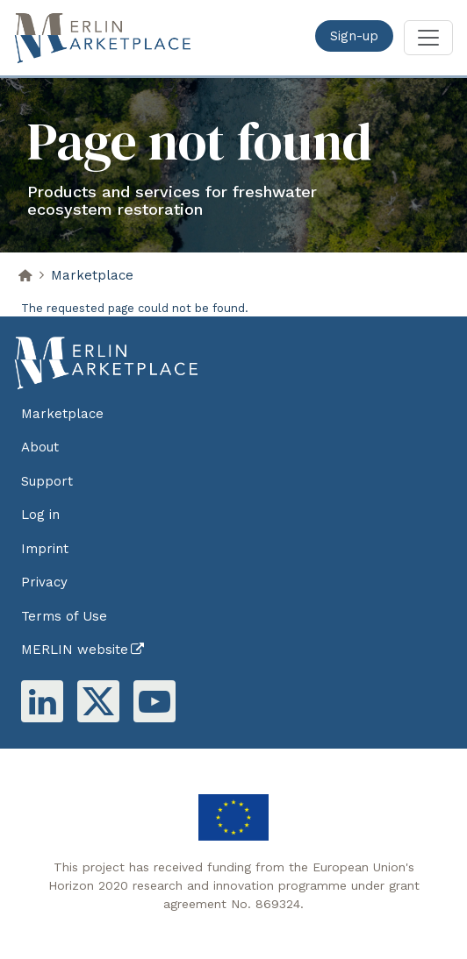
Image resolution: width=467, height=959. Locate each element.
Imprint (44, 549)
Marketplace (92, 275)
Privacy (44, 582)
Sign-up (354, 36)
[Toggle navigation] (428, 37)
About (40, 447)
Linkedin (42, 701)
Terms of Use (64, 616)
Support (47, 481)
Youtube (154, 701)
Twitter (98, 701)
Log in (40, 514)
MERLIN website (74, 649)
